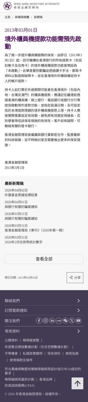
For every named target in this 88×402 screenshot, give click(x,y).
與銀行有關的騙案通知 (21, 207)
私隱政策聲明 (32, 353)
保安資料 (54, 353)
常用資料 (12, 331)
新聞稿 (38, 17)
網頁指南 (72, 353)
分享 (75, 278)
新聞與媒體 (22, 17)
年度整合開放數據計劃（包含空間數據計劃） (37, 347)
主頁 (7, 17)
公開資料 (11, 340)
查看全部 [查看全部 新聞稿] (44, 258)
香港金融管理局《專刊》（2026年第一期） (35, 230)
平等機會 (11, 353)
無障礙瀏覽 (31, 340)
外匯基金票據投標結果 (21, 195)
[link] (72, 6)
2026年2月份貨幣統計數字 (23, 242)
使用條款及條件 (21, 360)
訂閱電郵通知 (16, 311)
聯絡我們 (12, 301)
